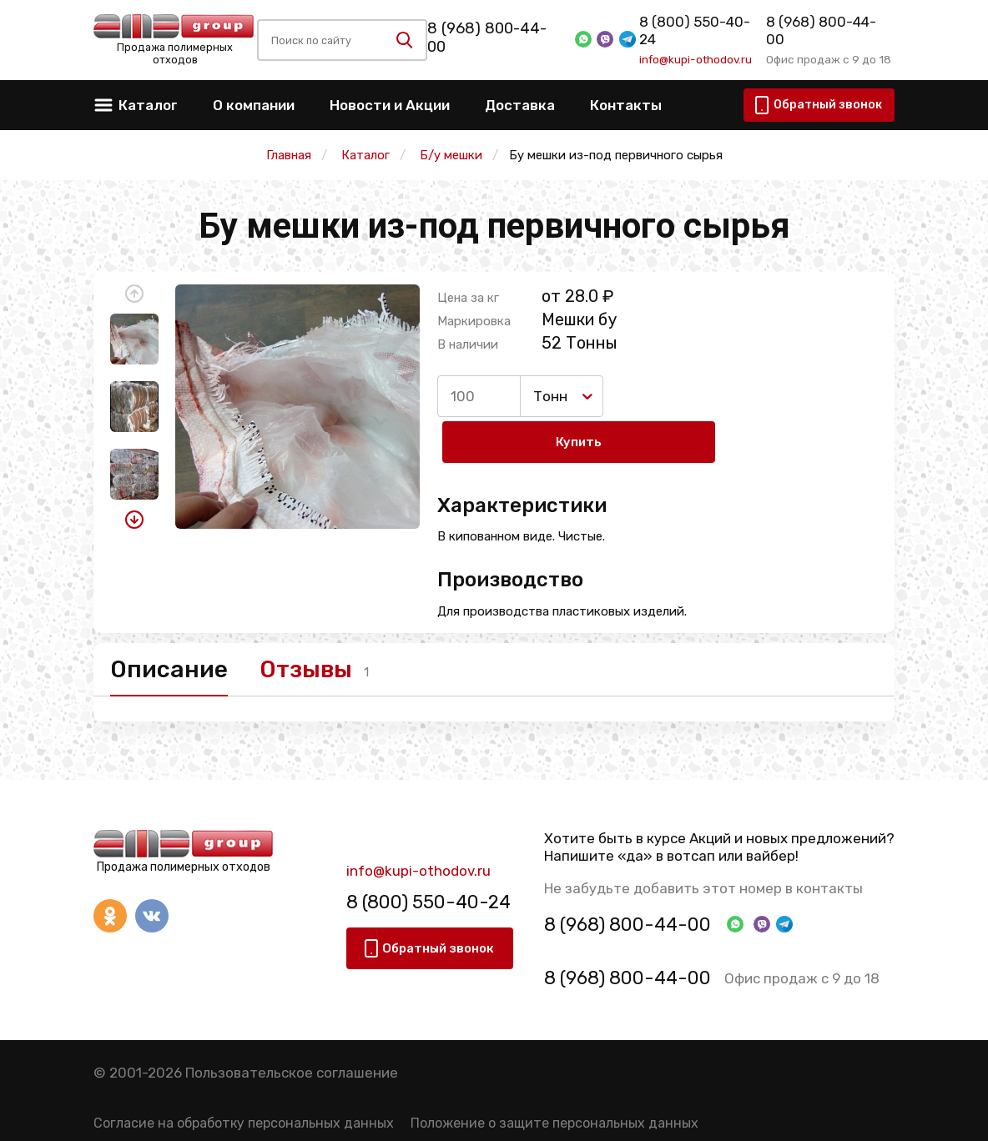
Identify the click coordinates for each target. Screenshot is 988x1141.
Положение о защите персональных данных (554, 1083)
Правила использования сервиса (200, 1115)
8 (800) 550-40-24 (701, 31)
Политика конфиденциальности (430, 1115)
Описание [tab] (175, 626)
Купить (676, 396)
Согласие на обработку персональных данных (243, 1083)
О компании (254, 105)
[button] (134, 293)
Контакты (626, 105)
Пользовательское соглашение (291, 1033)
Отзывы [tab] (334, 626)
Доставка (520, 105)
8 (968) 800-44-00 (495, 37)
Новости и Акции (390, 105)
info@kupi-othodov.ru (694, 51)
